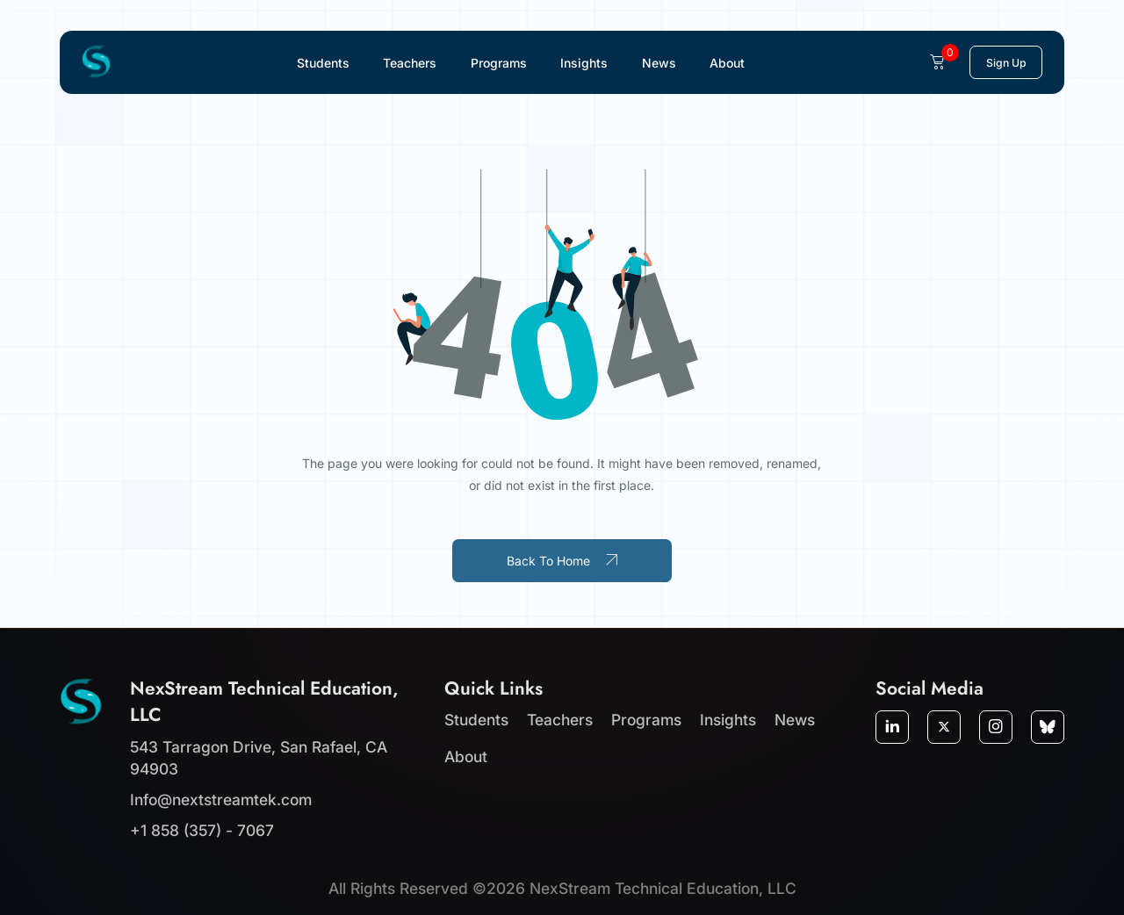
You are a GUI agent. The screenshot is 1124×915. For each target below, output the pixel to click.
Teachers (409, 62)
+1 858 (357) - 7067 (202, 830)
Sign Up (1006, 62)
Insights (584, 62)
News (659, 62)
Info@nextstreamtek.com (221, 799)
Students (323, 62)
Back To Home (562, 560)
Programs (499, 62)
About (727, 62)
